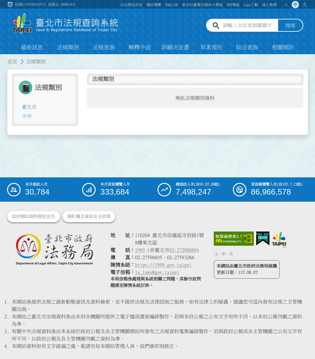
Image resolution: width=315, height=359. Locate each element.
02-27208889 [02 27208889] (183, 250)
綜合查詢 (247, 47)
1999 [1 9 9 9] (140, 250)
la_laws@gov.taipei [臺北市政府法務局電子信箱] (157, 272)
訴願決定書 (175, 47)
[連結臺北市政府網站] (279, 240)
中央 (27, 116)
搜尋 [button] (290, 25)
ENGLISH (171, 4)
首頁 (12, 61)
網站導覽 (153, 4)
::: (3, 57)
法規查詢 (104, 47)
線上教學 (269, 4)
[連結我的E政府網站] (262, 239)
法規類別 (68, 47)
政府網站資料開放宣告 (33, 216)
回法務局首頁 (131, 4)
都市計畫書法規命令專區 (202, 4)
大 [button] (304, 4)
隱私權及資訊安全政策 (88, 216)
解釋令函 (140, 47)
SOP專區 (233, 4)
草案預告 (211, 47)
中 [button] (295, 4)
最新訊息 (32, 47)
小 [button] (286, 4)
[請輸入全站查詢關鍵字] (249, 25)
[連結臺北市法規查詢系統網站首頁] (65, 23)
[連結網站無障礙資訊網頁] (234, 239)
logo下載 (250, 4)
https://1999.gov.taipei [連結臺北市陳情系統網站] (163, 264)
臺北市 (29, 106)
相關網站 (283, 47)
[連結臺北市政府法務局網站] (54, 249)
